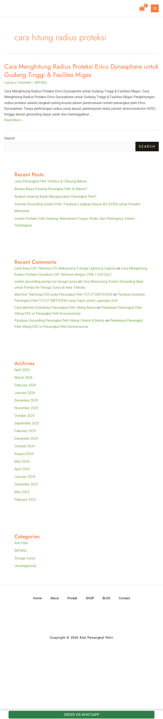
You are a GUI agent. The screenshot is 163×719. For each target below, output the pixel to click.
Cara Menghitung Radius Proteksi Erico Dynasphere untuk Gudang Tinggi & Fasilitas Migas (81, 70)
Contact (124, 598)
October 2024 (24, 446)
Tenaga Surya (24, 558)
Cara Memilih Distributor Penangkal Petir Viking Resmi (55, 308)
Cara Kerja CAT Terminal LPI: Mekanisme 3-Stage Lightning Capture (65, 268)
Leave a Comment (17, 83)
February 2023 (25, 500)
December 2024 (26, 439)
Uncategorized (25, 566)
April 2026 (22, 370)
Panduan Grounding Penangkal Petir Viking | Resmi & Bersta (59, 320)
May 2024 (22, 461)
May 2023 (22, 492)
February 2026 (25, 385)
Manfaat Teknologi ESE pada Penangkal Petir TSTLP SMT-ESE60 (63, 294)
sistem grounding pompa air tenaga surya (45, 282)
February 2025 (25, 431)
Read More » (13, 120)
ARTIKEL (41, 83)
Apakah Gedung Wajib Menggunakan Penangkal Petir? (55, 197)
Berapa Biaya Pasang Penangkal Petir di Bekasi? (50, 189)
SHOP (90, 598)
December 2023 (26, 484)
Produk (72, 598)
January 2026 (24, 393)
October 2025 (24, 416)
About (54, 598)
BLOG (106, 598)
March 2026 (23, 377)
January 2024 (24, 477)
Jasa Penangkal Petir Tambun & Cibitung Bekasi (50, 181)
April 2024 (22, 469)
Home (37, 598)
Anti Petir (21, 543)
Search (9, 138)
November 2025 (26, 408)
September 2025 (26, 423)
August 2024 (24, 454)
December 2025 (26, 400)
